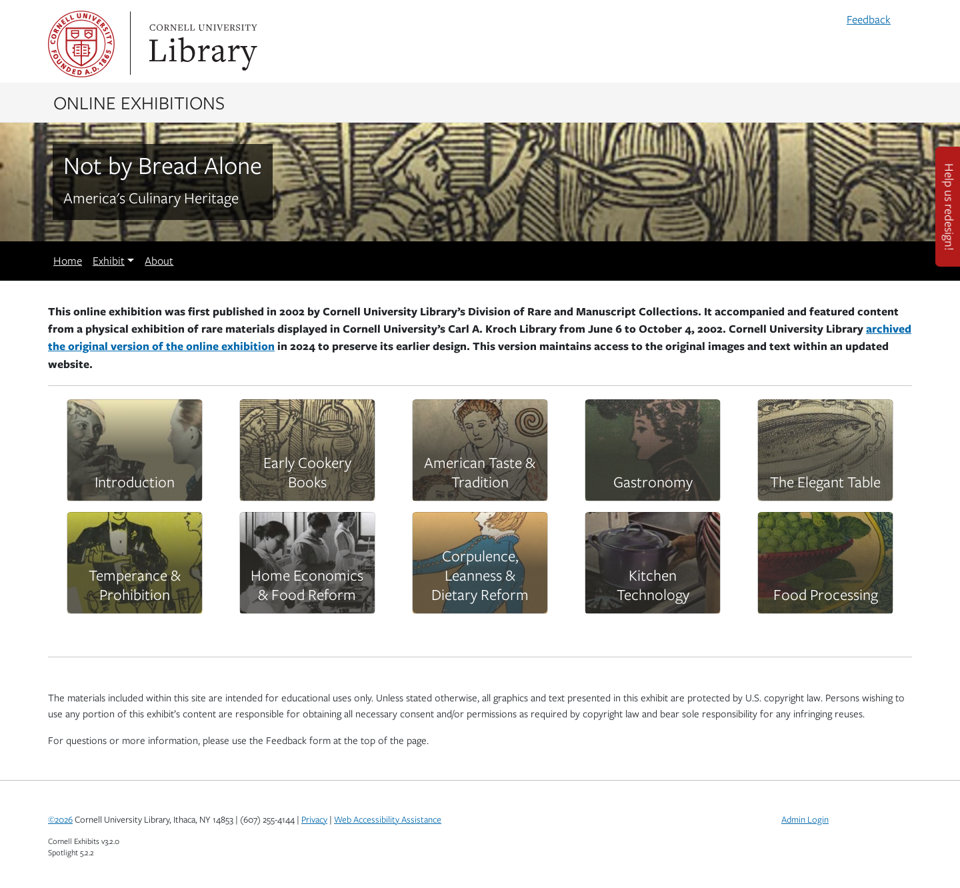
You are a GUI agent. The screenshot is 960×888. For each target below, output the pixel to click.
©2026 (60, 819)
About (159, 260)
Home (67, 260)
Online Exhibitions (139, 102)
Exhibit (109, 260)
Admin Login (805, 819)
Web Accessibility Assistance (387, 819)
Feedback (869, 19)
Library (201, 44)
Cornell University (81, 44)
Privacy (314, 819)
